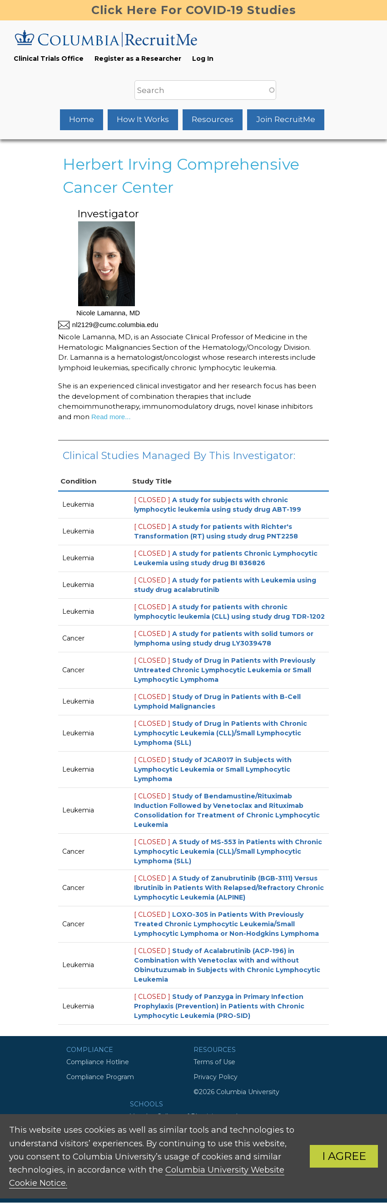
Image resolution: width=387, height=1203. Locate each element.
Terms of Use (214, 1062)
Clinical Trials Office (49, 58)
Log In (202, 58)
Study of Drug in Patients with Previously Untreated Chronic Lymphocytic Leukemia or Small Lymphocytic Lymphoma (224, 670)
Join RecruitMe (285, 119)
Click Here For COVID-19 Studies (193, 10)
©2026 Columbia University (236, 1092)
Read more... (110, 417)
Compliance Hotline (97, 1062)
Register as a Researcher (137, 58)
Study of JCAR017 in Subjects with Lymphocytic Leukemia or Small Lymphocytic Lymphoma (213, 769)
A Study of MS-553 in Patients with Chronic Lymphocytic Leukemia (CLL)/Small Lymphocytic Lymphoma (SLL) (228, 851)
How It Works (143, 119)
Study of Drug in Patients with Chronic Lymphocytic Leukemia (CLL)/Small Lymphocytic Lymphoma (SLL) (220, 733)
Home (81, 119)
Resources (212, 119)
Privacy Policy (216, 1077)
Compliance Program (100, 1077)
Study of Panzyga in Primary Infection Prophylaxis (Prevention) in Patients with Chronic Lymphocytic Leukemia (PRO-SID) (219, 1006)
